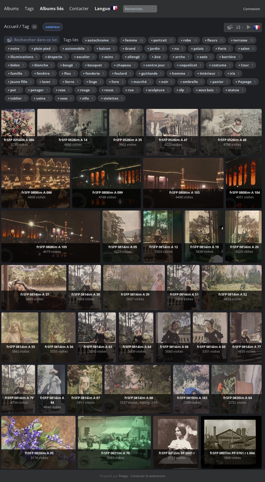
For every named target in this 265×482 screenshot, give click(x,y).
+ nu (177, 48)
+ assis (204, 56)
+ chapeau (124, 65)
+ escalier (84, 56)
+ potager (38, 90)
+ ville (86, 98)
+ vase (64, 98)
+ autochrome (100, 40)
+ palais (199, 48)
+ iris (233, 73)
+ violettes (111, 98)
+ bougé (68, 65)
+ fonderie (93, 73)
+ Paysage (245, 81)
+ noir (165, 81)
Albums (11, 8)
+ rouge (85, 90)
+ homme (179, 73)
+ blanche (42, 65)
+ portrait (162, 40)
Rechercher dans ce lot (35, 39)
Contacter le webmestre (148, 476)
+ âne (158, 56)
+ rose (63, 90)
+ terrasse (242, 40)
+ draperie (55, 56)
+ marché (141, 81)
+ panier (219, 81)
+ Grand (130, 48)
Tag (25, 26)
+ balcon (106, 48)
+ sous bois (207, 90)
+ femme (132, 40)
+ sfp (182, 90)
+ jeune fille (20, 81)
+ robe (189, 40)
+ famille (17, 73)
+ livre (116, 81)
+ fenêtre (44, 73)
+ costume (220, 65)
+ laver (47, 81)
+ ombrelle (191, 81)
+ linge (93, 81)
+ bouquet (95, 65)
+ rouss (109, 90)
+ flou (68, 73)
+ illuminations (22, 56)
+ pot (14, 90)
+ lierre (70, 81)
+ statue (234, 90)
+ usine (42, 98)
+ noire (16, 48)
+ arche (181, 56)
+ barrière (229, 56)
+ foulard (121, 73)
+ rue (131, 90)
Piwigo (123, 476)
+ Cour (245, 65)
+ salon (246, 48)
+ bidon (16, 65)
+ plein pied (43, 48)
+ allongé (134, 56)
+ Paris (222, 48)
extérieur (53, 27)
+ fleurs (214, 40)
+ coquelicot (189, 65)
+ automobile (75, 48)
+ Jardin (155, 48)
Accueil (11, 26)
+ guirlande (150, 73)
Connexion (251, 8)
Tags (29, 8)
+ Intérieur (208, 73)
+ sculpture (157, 90)
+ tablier (17, 98)
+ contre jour (156, 65)
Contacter (79, 8)
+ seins (109, 56)
